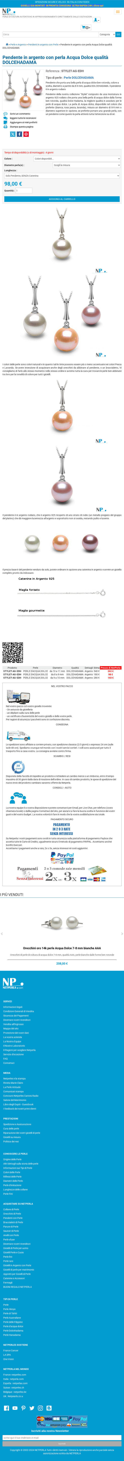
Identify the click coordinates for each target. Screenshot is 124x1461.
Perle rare (8, 1261)
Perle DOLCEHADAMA (79, 77)
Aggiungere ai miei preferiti (23, 122)
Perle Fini (8, 1194)
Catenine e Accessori (14, 1278)
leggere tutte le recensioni (23, 118)
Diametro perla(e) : (14, 165)
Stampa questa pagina (21, 126)
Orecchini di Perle (12, 1213)
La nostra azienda (12, 1037)
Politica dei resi (11, 1141)
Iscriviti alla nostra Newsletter (50, 1431)
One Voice (8, 1359)
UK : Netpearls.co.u (13, 1396)
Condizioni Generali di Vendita (18, 1011)
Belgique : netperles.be (14, 1392)
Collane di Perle (11, 1209)
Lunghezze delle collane (15, 1189)
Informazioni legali (12, 1007)
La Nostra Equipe (12, 1041)
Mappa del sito (10, 1028)
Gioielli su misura (12, 1137)
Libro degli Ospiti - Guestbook (18, 1104)
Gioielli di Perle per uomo (15, 1248)
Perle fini (7, 1256)
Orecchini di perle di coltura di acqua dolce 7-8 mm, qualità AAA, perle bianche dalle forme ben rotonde (62, 955)
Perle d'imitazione (12, 1185)
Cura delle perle (11, 1128)
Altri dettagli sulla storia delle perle (20, 1163)
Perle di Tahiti (10, 1313)
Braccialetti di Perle (13, 1222)
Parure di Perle (10, 1226)
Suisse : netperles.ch (13, 1387)
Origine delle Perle (12, 1159)
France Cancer (10, 1350)
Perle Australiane (12, 1317)
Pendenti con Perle (12, 1218)
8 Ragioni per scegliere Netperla (19, 1050)
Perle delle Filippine (13, 1322)
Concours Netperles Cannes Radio (20, 1095)
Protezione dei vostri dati (16, 1033)
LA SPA (7, 1355)
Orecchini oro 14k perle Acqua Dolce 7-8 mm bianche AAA (62, 948)
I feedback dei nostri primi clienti (19, 1108)
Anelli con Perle (11, 1235)
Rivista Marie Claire (13, 1083)
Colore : (8, 158)
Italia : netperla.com (13, 1379)
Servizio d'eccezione (13, 1054)
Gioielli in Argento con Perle (17, 1265)
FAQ (5, 1058)
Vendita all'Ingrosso (13, 1024)
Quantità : (9, 190)
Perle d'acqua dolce (13, 1326)
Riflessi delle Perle (12, 1176)
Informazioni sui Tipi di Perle (17, 1168)
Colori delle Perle (11, 1172)
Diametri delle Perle (13, 1181)
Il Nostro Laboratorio (14, 1045)
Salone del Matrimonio (14, 1100)
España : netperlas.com (15, 1383)
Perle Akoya (9, 1309)
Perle (5, 1304)
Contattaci (8, 1063)
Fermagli (7, 1282)
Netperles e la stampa (14, 1078)
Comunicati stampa (13, 1091)
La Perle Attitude (11, 1087)
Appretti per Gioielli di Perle (17, 1274)
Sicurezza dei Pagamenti (16, 1015)
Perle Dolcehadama (13, 1330)
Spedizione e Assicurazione (17, 1124)
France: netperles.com (14, 1374)
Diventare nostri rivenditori (16, 1020)
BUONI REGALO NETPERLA (17, 1287)
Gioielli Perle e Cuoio (13, 1252)
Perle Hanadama (12, 1335)
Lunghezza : (10, 170)
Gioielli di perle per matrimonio (18, 1269)
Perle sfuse (9, 1239)
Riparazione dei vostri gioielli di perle (21, 1133)
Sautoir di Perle (11, 1231)
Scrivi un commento (20, 113)
